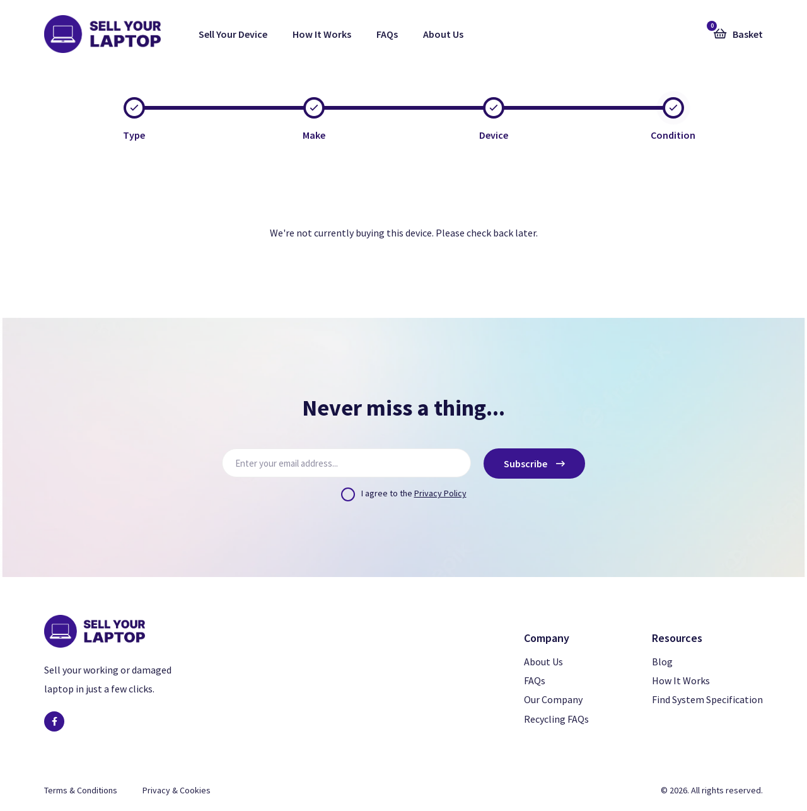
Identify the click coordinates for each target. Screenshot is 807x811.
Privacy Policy (440, 493)
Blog (662, 661)
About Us (443, 34)
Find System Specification (707, 699)
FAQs (387, 34)
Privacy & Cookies (176, 790)
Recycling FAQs (556, 719)
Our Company (553, 699)
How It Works (322, 34)
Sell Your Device (233, 34)
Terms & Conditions (80, 790)
